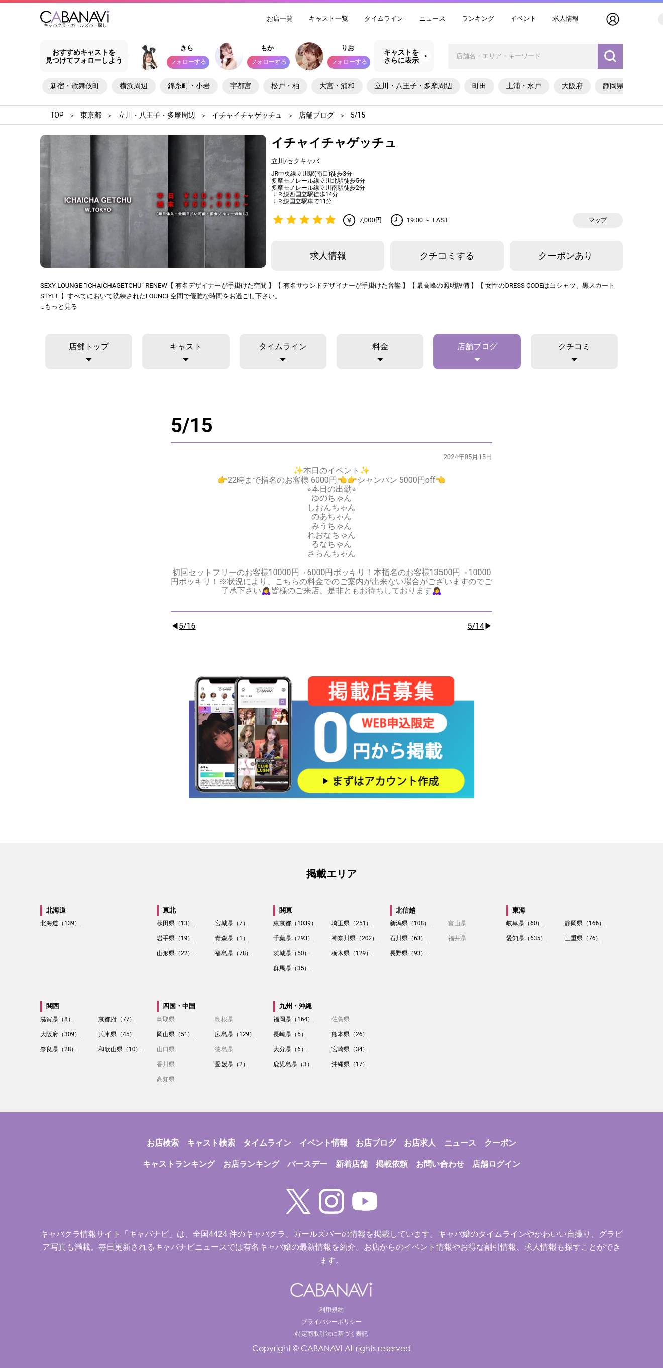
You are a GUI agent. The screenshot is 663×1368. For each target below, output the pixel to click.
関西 (52, 1006)
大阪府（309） (60, 1034)
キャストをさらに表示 (401, 56)
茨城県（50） (291, 953)
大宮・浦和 (337, 86)
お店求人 (420, 1143)
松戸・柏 (285, 86)
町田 (479, 86)
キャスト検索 (211, 1143)
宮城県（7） (232, 923)
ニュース (432, 18)
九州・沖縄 (295, 1006)
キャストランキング (179, 1164)
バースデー (307, 1164)
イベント (523, 18)
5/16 (187, 626)
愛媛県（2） (232, 1064)
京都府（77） (117, 1019)
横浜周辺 (134, 86)
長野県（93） (408, 953)
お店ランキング (251, 1164)
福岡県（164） (293, 1019)
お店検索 (163, 1143)
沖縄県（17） (350, 1064)
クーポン (500, 1143)
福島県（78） (233, 953)
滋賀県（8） (57, 1019)
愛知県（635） (526, 938)
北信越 (405, 910)
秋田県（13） (175, 923)
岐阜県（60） (524, 923)
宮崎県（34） (350, 1049)
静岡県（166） (585, 923)
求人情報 (565, 18)
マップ (598, 220)
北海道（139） (60, 923)
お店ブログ (376, 1143)
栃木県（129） (352, 953)
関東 (285, 910)
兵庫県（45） (117, 1034)
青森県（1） (232, 938)
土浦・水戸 (523, 86)
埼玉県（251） (352, 923)
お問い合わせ (440, 1164)
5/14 (475, 626)
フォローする (188, 61)
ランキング (478, 18)
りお (347, 48)
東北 (169, 910)
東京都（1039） (295, 923)
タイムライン (383, 18)
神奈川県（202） (355, 938)
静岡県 (613, 86)
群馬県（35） (291, 968)
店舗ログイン (496, 1164)
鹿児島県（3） (293, 1064)
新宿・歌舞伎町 (74, 86)
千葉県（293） (293, 938)
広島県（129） (235, 1034)
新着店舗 (352, 1164)
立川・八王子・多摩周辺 (413, 86)
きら (186, 48)
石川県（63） (408, 938)
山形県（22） (175, 953)
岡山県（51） (175, 1034)
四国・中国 (179, 1006)
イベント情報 (323, 1143)
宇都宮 (240, 86)
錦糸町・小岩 (189, 86)
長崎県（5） (290, 1034)
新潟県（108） (410, 923)
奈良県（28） (58, 1049)
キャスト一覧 (328, 18)
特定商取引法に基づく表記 (331, 1333)
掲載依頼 (392, 1164)
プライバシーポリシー (331, 1321)
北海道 (56, 910)
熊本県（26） (350, 1034)
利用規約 (331, 1309)
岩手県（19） (175, 938)
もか (267, 48)
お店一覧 (280, 18)
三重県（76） (583, 938)
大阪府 (572, 86)
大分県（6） (290, 1049)
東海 (518, 910)
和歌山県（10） (120, 1049)
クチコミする (447, 255)
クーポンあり (565, 255)
